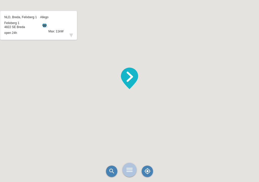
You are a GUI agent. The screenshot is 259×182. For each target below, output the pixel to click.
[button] (129, 78)
